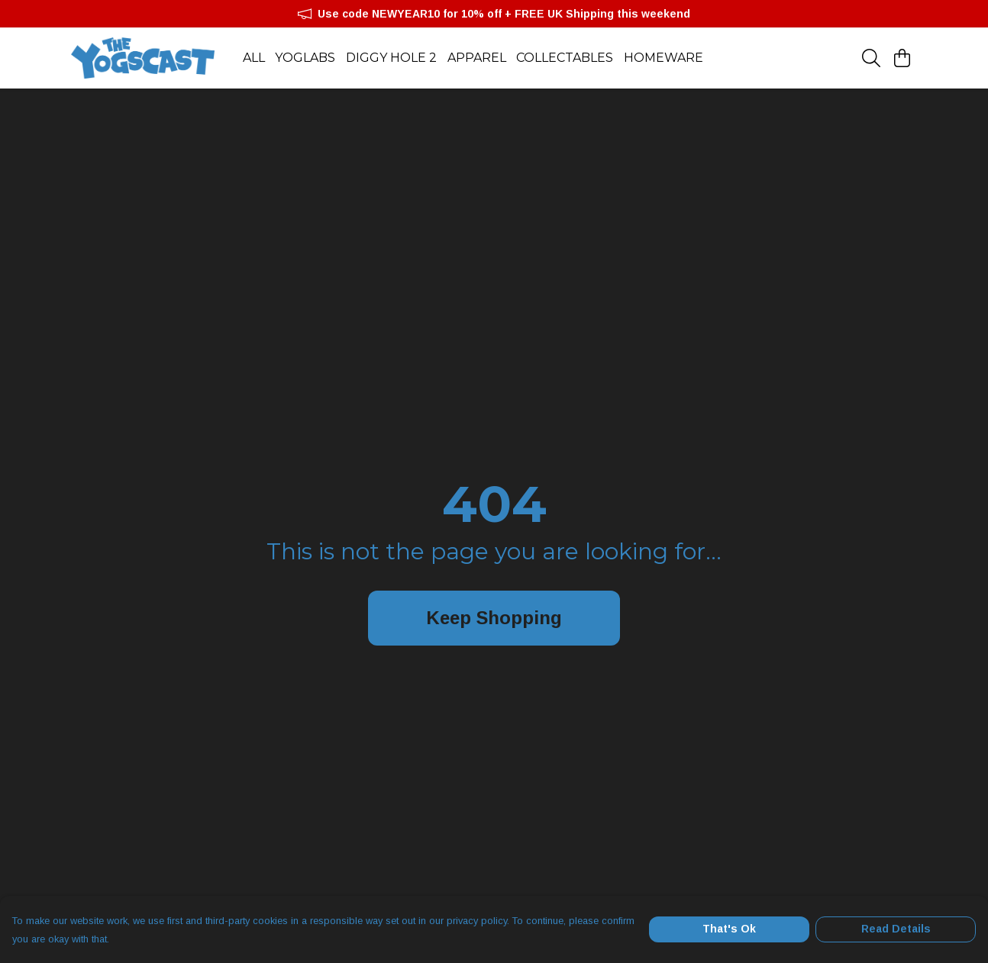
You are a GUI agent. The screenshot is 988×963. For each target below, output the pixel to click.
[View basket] (901, 58)
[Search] (871, 58)
